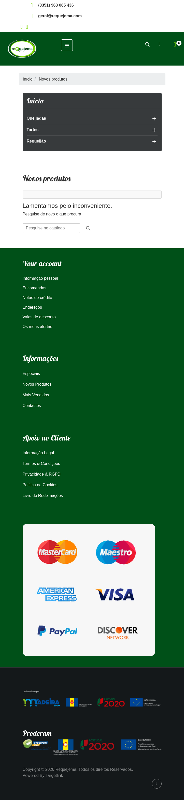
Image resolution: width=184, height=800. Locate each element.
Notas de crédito (37, 297)
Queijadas (36, 118)
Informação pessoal (40, 278)
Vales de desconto (39, 317)
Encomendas (34, 288)
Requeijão (36, 141)
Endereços (32, 307)
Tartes (33, 130)
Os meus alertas (37, 326)
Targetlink (54, 775)
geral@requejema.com (60, 16)
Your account (42, 263)
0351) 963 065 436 (56, 5)
